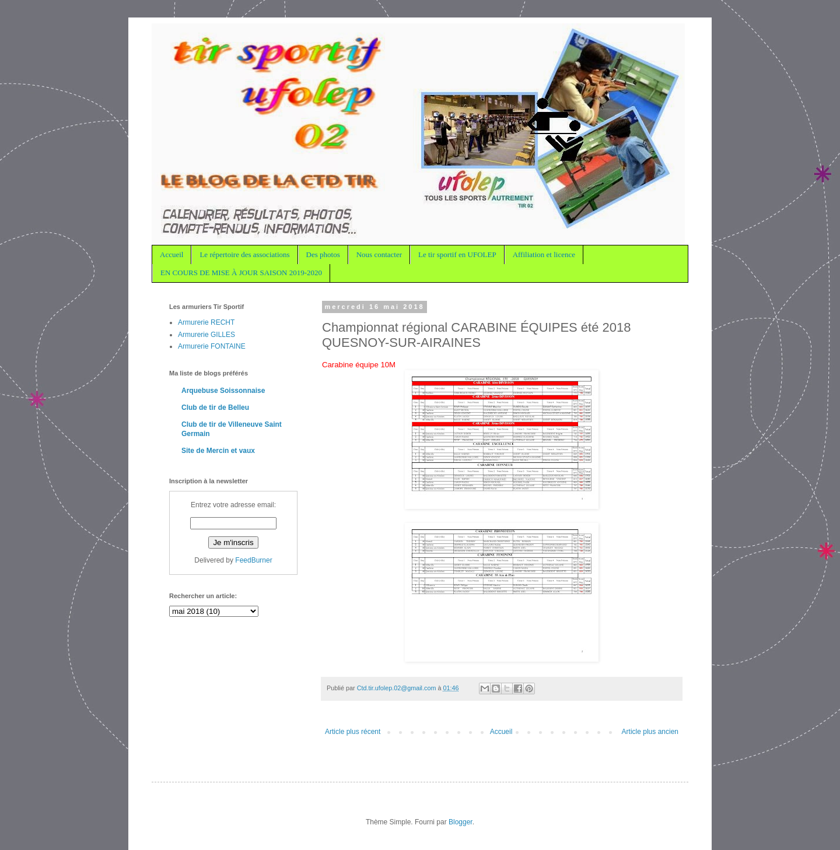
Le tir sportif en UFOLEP (457, 254)
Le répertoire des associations (244, 254)
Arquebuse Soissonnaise (223, 391)
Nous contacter (379, 254)
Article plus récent (352, 732)
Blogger (461, 822)
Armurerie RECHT (206, 322)
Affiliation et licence (544, 254)
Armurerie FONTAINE (212, 346)
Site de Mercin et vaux (218, 451)
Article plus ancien (650, 732)
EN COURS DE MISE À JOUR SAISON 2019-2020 (241, 272)
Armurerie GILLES (206, 335)
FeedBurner (253, 560)
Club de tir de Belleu (215, 407)
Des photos (323, 254)
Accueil (171, 254)
